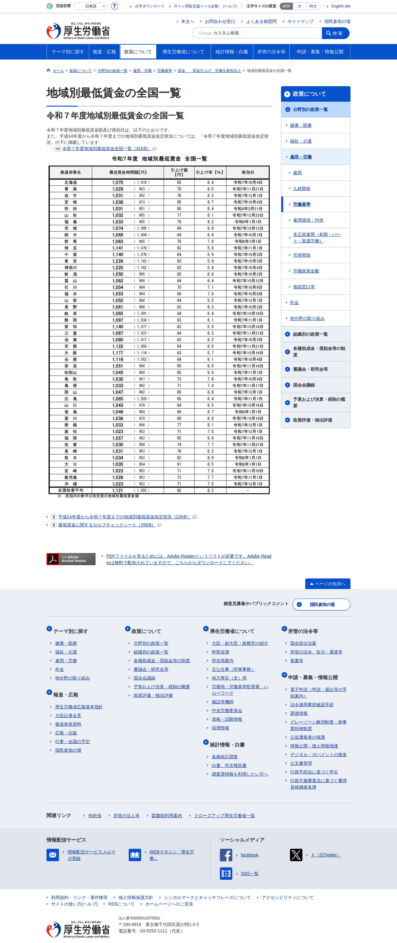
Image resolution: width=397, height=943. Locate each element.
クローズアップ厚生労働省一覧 (224, 806)
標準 (286, 6)
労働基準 (301, 204)
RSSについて (121, 894)
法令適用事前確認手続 (312, 695)
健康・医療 (301, 125)
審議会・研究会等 (310, 369)
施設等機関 (223, 696)
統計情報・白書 (229, 736)
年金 (294, 302)
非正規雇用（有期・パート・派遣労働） (317, 237)
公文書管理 (301, 753)
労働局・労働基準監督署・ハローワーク (240, 684)
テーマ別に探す (72, 627)
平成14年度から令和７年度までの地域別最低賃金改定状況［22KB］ (124, 517)
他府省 (94, 806)
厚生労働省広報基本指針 (79, 697)
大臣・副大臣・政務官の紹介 (240, 637)
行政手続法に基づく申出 (314, 762)
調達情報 (299, 703)
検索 (339, 32)
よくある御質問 (261, 21)
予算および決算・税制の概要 (319, 402)
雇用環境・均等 (308, 220)
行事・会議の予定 (72, 731)
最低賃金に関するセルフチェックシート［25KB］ (106, 525)
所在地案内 (223, 655)
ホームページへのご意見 (169, 894)
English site (341, 6)
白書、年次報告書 (229, 755)
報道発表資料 (68, 714)
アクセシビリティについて (288, 887)
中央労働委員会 (227, 704)
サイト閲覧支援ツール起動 (196, 6)
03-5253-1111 (153, 921)
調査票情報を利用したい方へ (240, 764)
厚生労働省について (234, 627)
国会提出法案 (303, 637)
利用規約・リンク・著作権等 (79, 887)
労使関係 (301, 255)
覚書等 (296, 655)
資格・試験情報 (227, 713)
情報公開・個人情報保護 (314, 736)
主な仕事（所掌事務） (233, 663)
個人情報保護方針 (135, 887)
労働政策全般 (306, 270)
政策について (309, 94)
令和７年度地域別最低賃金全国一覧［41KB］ (106, 148)
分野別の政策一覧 (310, 109)
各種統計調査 (225, 747)
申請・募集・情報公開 (315, 669)
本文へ (187, 21)
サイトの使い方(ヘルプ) (74, 894)
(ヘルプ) (230, 6)
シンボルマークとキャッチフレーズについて (207, 887)
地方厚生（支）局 (229, 672)
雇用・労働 (301, 156)
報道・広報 (67, 686)
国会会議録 (304, 385)
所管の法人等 (127, 806)
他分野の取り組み (307, 318)
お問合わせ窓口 (220, 21)
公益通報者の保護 (307, 727)
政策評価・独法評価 (312, 420)
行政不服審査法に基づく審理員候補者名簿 (318, 774)
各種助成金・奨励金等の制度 (319, 351)
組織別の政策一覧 (310, 334)
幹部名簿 (220, 646)
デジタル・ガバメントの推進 (318, 744)
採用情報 (220, 722)
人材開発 (301, 188)
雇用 (297, 172)
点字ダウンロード (150, 6)
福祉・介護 (301, 141)
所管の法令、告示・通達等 (316, 646)
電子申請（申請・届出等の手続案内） (318, 683)
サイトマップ (301, 21)
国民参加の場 (337, 21)
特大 (313, 6)
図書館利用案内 (167, 806)
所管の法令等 (305, 627)
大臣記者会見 (68, 705)
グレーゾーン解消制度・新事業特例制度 (318, 715)
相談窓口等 (304, 286)
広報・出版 (66, 723)
